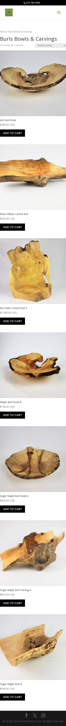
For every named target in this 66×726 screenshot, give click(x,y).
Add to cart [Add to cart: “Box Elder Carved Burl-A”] (12, 321)
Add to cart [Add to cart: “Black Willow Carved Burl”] (12, 227)
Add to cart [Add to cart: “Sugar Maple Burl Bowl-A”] (12, 509)
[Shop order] (50, 45)
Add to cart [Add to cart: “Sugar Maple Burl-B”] (12, 697)
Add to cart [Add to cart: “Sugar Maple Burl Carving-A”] (12, 603)
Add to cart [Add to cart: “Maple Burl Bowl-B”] (12, 415)
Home (3, 31)
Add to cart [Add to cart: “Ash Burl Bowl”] (12, 133)
